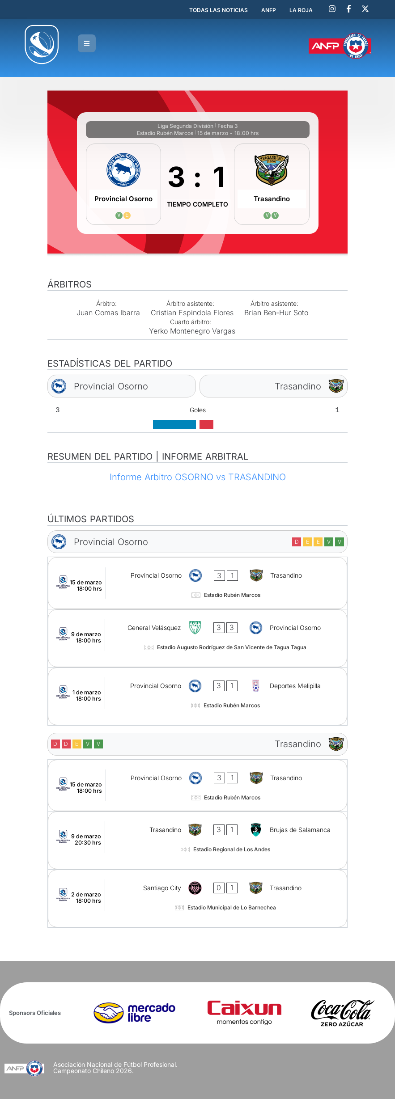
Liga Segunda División (185, 126)
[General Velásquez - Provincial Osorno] (197, 638)
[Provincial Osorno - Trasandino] (197, 583)
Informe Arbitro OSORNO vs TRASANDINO (198, 477)
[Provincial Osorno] (123, 184)
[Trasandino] (272, 184)
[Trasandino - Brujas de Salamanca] (197, 840)
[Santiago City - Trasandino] (197, 898)
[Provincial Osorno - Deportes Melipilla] (197, 696)
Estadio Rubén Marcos (165, 133)
